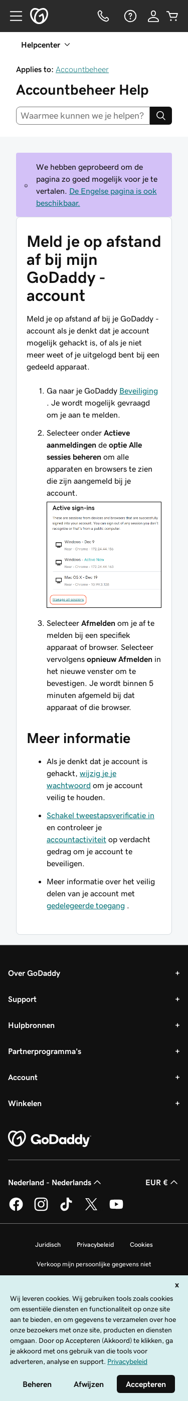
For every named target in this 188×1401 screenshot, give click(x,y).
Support (22, 999)
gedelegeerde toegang (86, 905)
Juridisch (48, 1244)
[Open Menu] (12, 16)
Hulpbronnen (31, 1025)
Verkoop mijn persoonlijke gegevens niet (94, 1264)
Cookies (141, 1244)
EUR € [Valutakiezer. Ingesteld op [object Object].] (162, 1182)
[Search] (161, 116)
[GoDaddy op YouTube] (116, 1209)
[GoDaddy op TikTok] (66, 1209)
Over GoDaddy (34, 973)
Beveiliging (138, 391)
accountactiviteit (76, 839)
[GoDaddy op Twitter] (91, 1209)
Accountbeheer (82, 69)
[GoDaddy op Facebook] (16, 1209)
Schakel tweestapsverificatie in (100, 815)
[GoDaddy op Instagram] (41, 1209)
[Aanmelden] (153, 16)
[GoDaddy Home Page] (49, 1139)
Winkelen (25, 1103)
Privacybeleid (95, 1244)
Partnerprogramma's (44, 1051)
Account (23, 1077)
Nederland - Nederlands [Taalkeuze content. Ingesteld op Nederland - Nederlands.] (55, 1182)
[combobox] (83, 115)
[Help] (129, 16)
